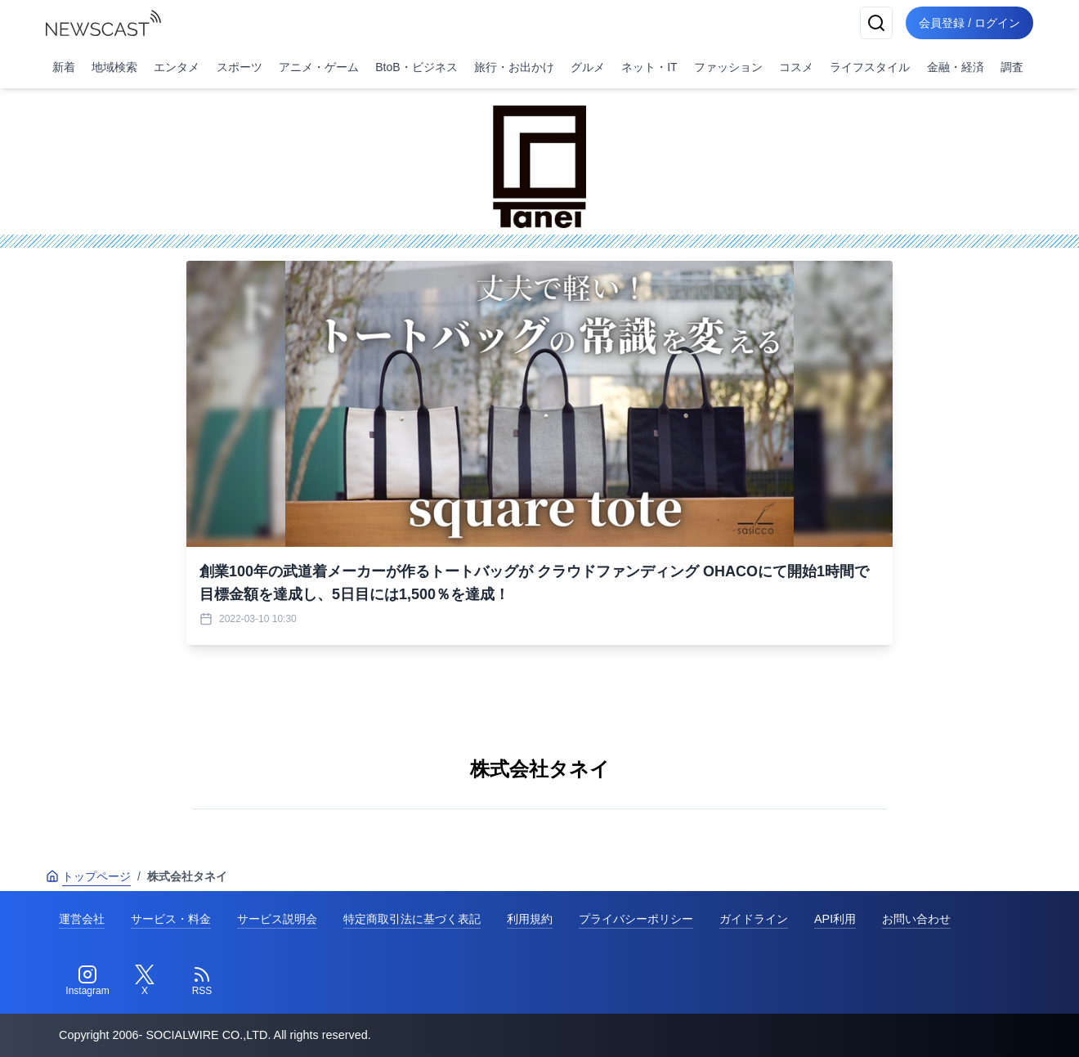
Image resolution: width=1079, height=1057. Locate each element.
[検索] (876, 23)
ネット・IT (649, 67)
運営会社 (82, 918)
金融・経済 (955, 67)
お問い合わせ (916, 918)
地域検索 (114, 67)
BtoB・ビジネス (416, 67)
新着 (63, 67)
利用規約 (530, 918)
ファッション (728, 67)
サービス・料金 (171, 918)
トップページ (88, 876)
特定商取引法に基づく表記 (412, 918)
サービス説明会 (277, 918)
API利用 (835, 918)
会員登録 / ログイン (969, 22)
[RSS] (202, 981)
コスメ (796, 67)
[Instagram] (87, 981)
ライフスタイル (870, 67)
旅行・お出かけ (514, 67)
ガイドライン (753, 918)
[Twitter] (144, 981)
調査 (1012, 67)
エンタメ (176, 67)
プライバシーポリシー (636, 918)
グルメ (588, 67)
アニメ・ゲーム (319, 67)
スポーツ (239, 67)
